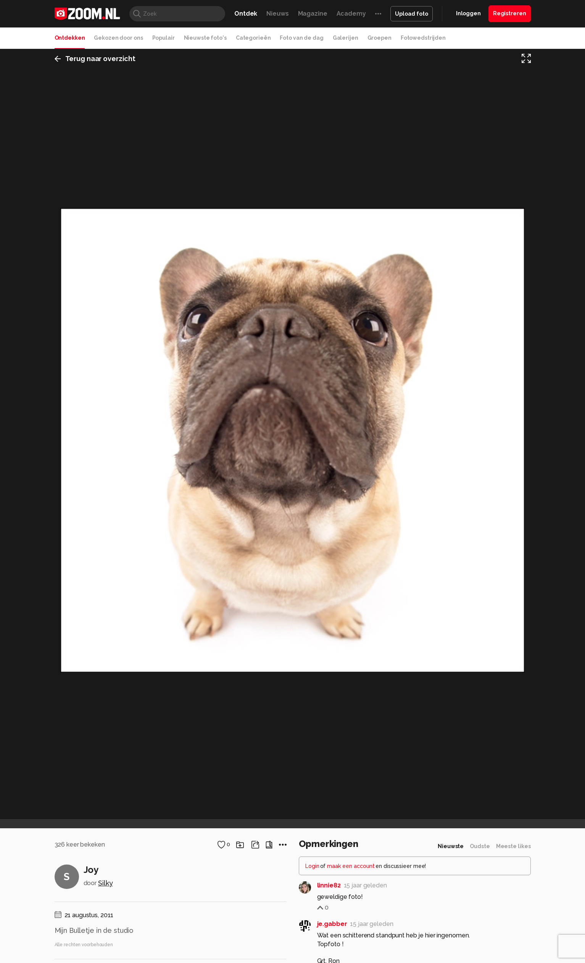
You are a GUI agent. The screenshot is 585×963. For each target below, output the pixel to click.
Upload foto (411, 14)
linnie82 (329, 885)
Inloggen (468, 13)
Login (312, 866)
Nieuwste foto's (205, 38)
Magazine (312, 13)
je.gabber (332, 924)
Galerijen (345, 38)
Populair (163, 38)
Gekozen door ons (118, 38)
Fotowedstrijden (423, 38)
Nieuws (277, 13)
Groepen (379, 38)
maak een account (351, 866)
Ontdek (245, 13)
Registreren (509, 13)
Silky (105, 883)
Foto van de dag (301, 38)
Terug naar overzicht (95, 59)
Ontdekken (70, 38)
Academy (351, 13)
